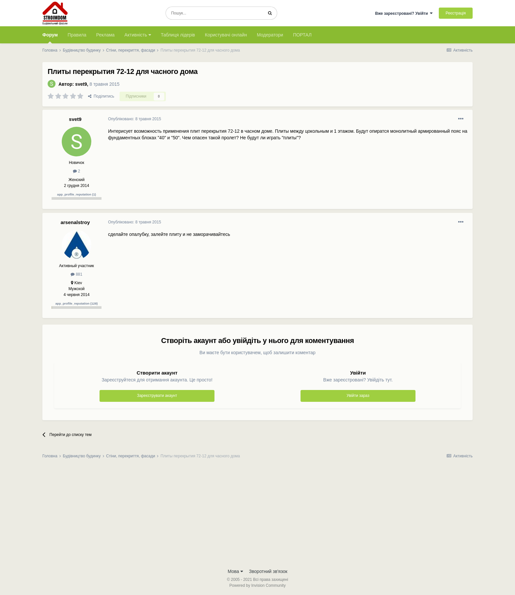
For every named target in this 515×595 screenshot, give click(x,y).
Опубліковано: (134, 119)
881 (76, 274)
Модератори (270, 34)
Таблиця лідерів (178, 34)
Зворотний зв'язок (268, 571)
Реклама (105, 34)
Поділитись (101, 96)
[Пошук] (214, 13)
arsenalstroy (75, 222)
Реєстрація (456, 13)
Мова (235, 571)
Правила (77, 34)
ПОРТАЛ (302, 34)
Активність (137, 34)
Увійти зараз (358, 395)
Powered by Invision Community (257, 585)
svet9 (81, 84)
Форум (50, 37)
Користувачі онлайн (226, 34)
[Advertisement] (257, 515)
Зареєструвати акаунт (157, 395)
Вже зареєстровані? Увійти (404, 13)
